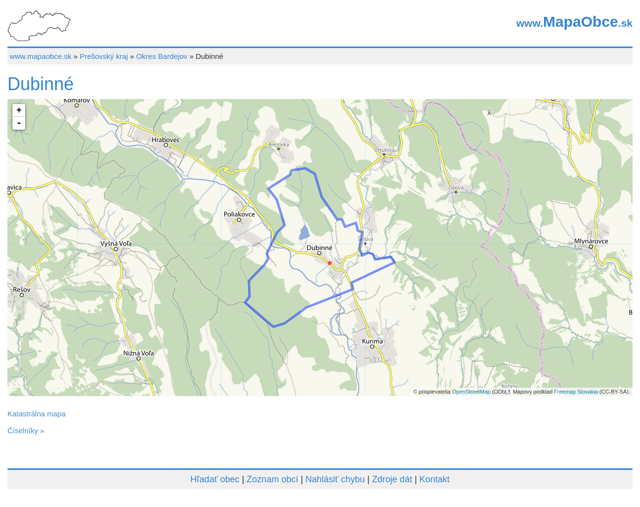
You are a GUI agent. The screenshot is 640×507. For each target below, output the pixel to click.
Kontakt (434, 479)
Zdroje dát (392, 479)
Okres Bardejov (161, 56)
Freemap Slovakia (576, 392)
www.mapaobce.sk (40, 56)
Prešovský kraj (104, 56)
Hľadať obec (215, 479)
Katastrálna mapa (36, 413)
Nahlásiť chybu (335, 479)
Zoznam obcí (272, 479)
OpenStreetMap (471, 392)
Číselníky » (25, 430)
